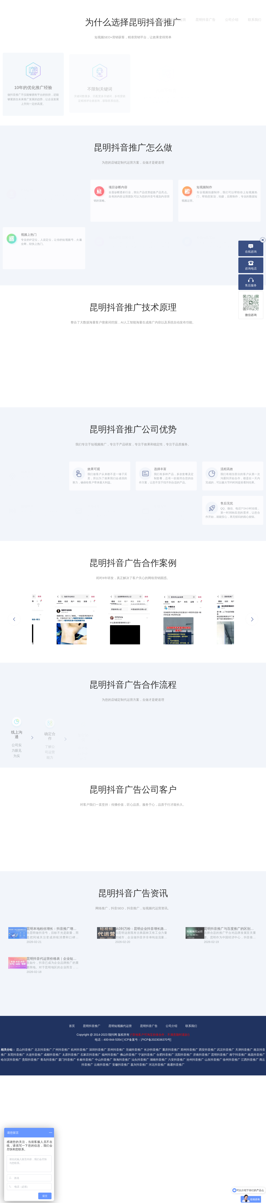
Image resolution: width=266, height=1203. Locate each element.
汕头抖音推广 (140, 1187)
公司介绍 (231, 19)
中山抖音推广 (103, 1187)
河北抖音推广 (157, 1192)
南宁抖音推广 (238, 1182)
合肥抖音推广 (165, 1182)
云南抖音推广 (102, 1192)
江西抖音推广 (250, 1187)
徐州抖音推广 (231, 1187)
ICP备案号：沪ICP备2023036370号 (147, 1167)
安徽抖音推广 (121, 1192)
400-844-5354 (239, 8)
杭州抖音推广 (79, 1177)
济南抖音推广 (202, 1182)
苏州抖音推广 (116, 1177)
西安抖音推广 (207, 1177)
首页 (117, 19)
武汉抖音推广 (225, 1177)
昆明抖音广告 (206, 19)
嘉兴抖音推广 (139, 1192)
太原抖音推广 (71, 1182)
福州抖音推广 (110, 1182)
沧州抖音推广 (195, 1187)
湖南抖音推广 (158, 1187)
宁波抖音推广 (147, 1182)
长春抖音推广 (85, 1187)
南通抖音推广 (176, 1192)
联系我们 (254, 19)
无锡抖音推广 (134, 1177)
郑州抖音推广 (189, 1177)
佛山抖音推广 (128, 1182)
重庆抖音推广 (171, 1177)
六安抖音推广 (177, 1187)
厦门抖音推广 (67, 1187)
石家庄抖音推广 (90, 1182)
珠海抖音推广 (122, 1187)
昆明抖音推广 (140, 19)
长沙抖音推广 (152, 1177)
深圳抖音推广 (98, 1177)
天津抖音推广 (244, 1177)
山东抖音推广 (213, 1187)
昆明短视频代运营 (172, 19)
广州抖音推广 (61, 1177)
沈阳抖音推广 (183, 1182)
